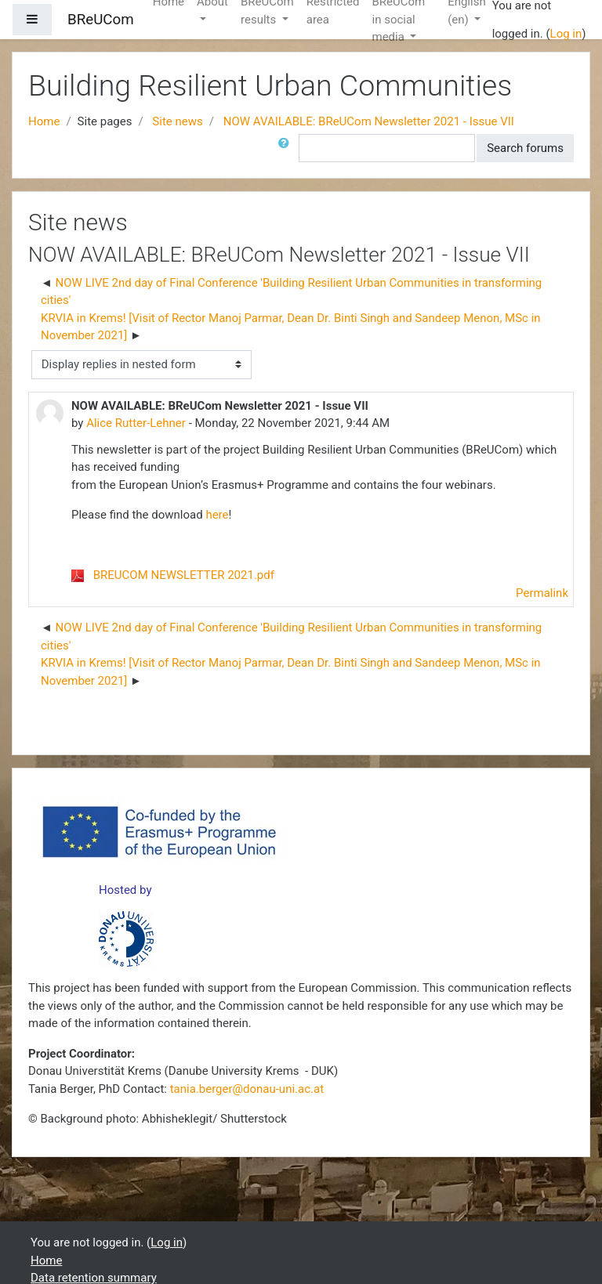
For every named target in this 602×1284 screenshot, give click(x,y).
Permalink (542, 593)
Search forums (525, 148)
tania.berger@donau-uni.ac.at (247, 1089)
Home (44, 121)
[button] (287, 148)
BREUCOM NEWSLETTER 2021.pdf (183, 575)
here (216, 515)
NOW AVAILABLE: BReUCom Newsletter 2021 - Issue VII (368, 121)
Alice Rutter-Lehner (136, 423)
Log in (566, 34)
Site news (177, 121)
